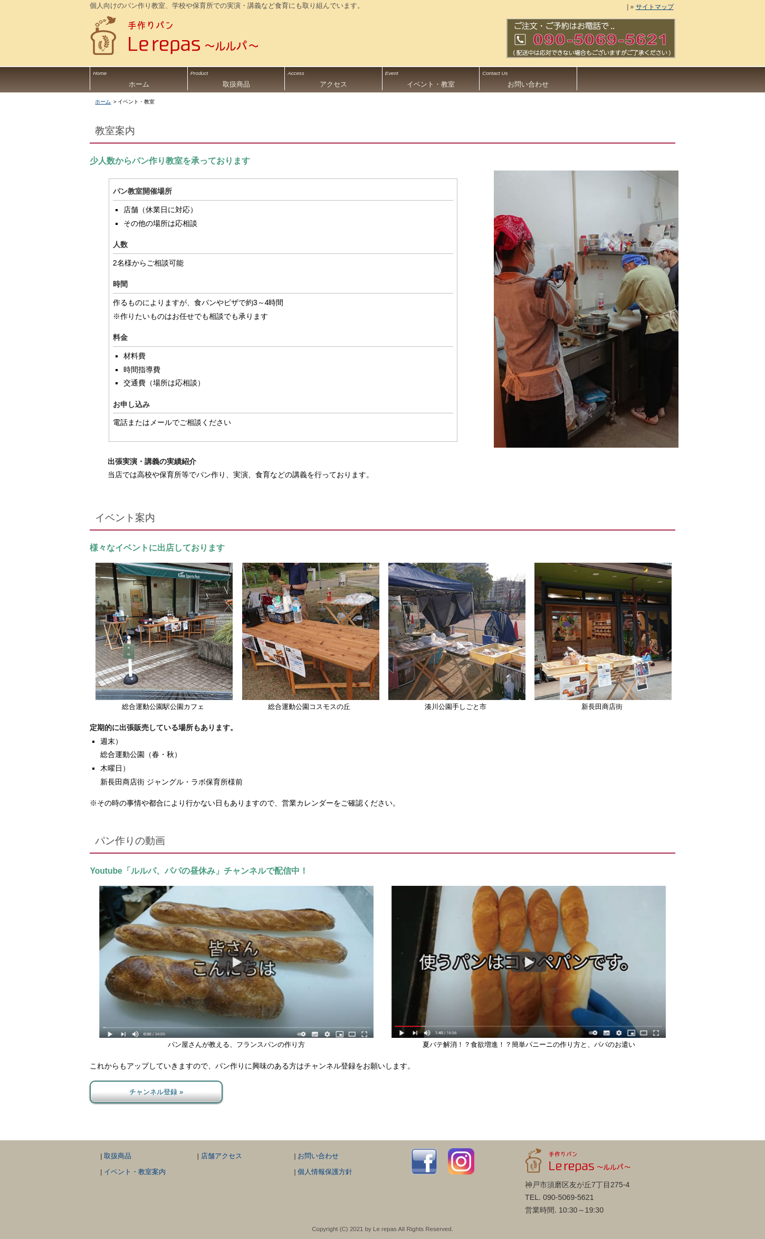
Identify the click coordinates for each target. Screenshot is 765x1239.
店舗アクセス (221, 1156)
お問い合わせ (528, 77)
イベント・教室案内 (135, 1172)
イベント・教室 (431, 77)
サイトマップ (655, 7)
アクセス (333, 77)
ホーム (138, 77)
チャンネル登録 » (156, 1092)
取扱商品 (236, 77)
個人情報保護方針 (325, 1172)
